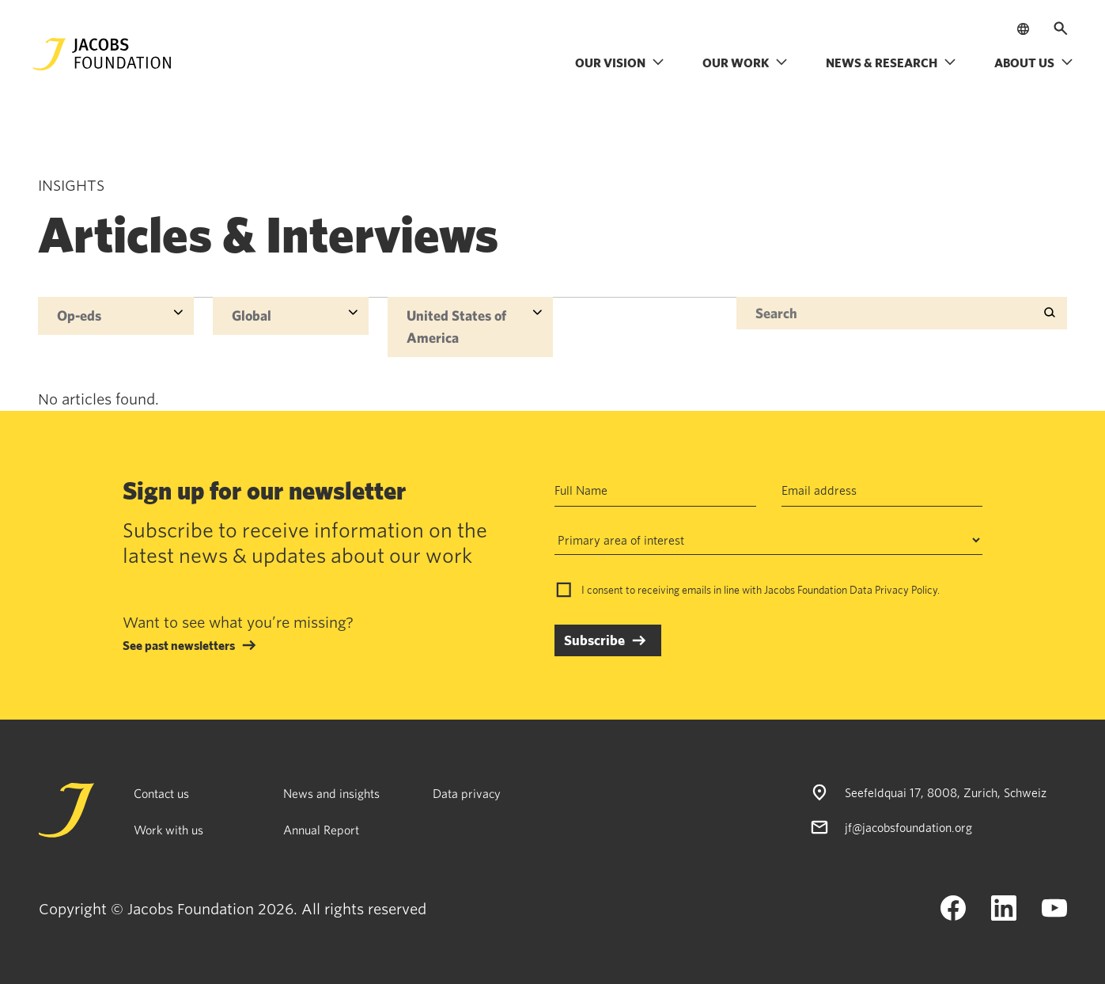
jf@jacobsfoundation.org (908, 827)
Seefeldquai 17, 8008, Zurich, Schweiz (945, 792)
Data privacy (467, 793)
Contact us (161, 793)
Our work (745, 62)
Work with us (168, 830)
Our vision (619, 62)
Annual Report (321, 830)
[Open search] (1061, 28)
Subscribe (594, 640)
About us (1033, 62)
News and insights (331, 793)
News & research (891, 62)
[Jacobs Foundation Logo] (102, 54)
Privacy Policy (906, 589)
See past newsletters (179, 645)
